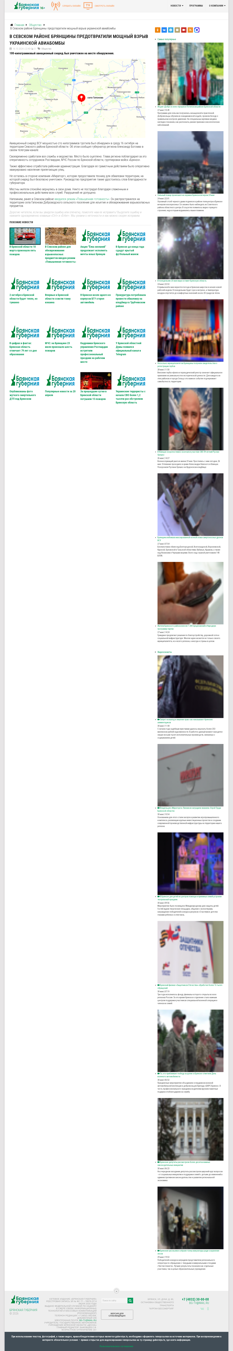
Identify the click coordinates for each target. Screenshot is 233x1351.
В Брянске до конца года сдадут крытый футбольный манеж (130, 250)
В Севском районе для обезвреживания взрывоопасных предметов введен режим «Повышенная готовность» (60, 254)
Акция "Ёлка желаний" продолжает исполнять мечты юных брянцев (93, 250)
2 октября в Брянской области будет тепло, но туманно (23, 298)
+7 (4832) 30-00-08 (195, 1299)
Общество (46, 48)
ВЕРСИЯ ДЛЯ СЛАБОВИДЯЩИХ (117, 1315)
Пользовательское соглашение (116, 1346)
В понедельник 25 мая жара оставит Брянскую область (182, 281)
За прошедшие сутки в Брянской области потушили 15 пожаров (93, 395)
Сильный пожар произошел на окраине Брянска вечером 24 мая (186, 195)
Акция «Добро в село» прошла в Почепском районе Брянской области (189, 106)
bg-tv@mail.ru (88, 1320)
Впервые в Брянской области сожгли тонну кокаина (58, 298)
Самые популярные (167, 39)
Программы (196, 5)
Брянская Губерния (23, 1310)
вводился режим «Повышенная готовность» (82, 199)
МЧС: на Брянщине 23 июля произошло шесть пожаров (58, 347)
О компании (216, 5)
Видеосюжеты (165, 652)
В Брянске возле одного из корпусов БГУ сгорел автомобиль (95, 298)
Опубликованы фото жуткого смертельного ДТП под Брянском (23, 395)
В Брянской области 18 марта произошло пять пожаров (23, 250)
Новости (176, 5)
